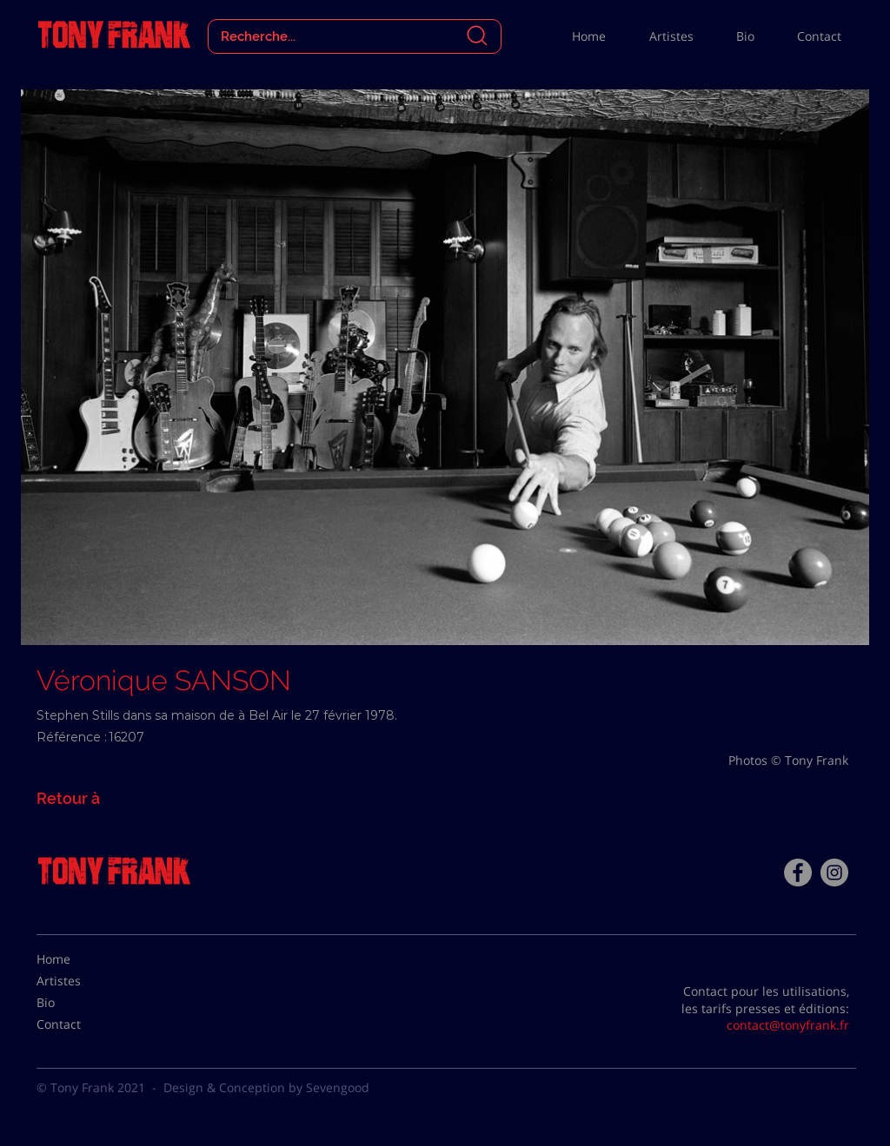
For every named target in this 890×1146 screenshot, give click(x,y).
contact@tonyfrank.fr (788, 1025)
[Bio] (80, 1002)
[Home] (80, 959)
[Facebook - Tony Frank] (798, 872)
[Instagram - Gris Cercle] (834, 872)
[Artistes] (80, 981)
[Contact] (80, 1024)
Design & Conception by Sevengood (266, 1087)
